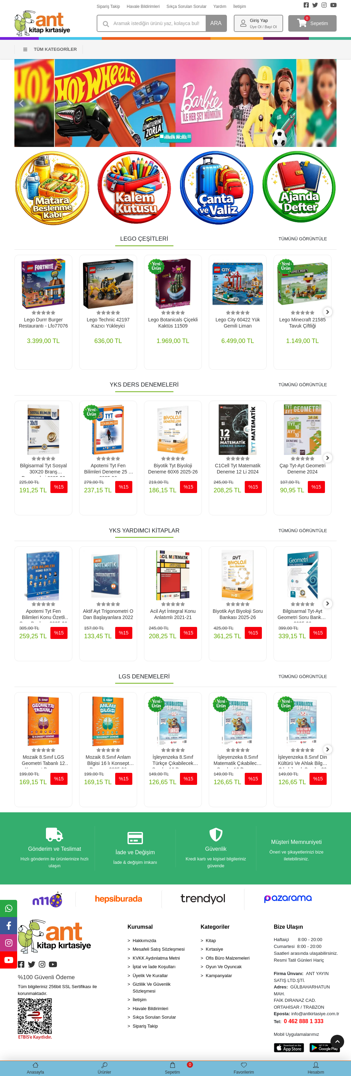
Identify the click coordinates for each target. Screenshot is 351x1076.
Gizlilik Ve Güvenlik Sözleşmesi (152, 989)
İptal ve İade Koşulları (154, 968)
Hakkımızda (144, 942)
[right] (331, 312)
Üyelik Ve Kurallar (150, 977)
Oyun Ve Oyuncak (224, 968)
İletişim (239, 6)
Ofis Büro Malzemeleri (228, 959)
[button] (21, 103)
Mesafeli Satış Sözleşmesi (159, 950)
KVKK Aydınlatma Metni (156, 959)
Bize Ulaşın (288, 928)
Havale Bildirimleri (143, 6)
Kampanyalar (219, 977)
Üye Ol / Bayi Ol (263, 27)
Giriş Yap (259, 20)
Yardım (220, 6)
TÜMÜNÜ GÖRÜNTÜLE (302, 238)
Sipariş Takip (108, 6)
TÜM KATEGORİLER (50, 49)
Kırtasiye (214, 950)
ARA (216, 23)
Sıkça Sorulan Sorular (187, 6)
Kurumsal (140, 928)
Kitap (211, 942)
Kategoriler (215, 928)
